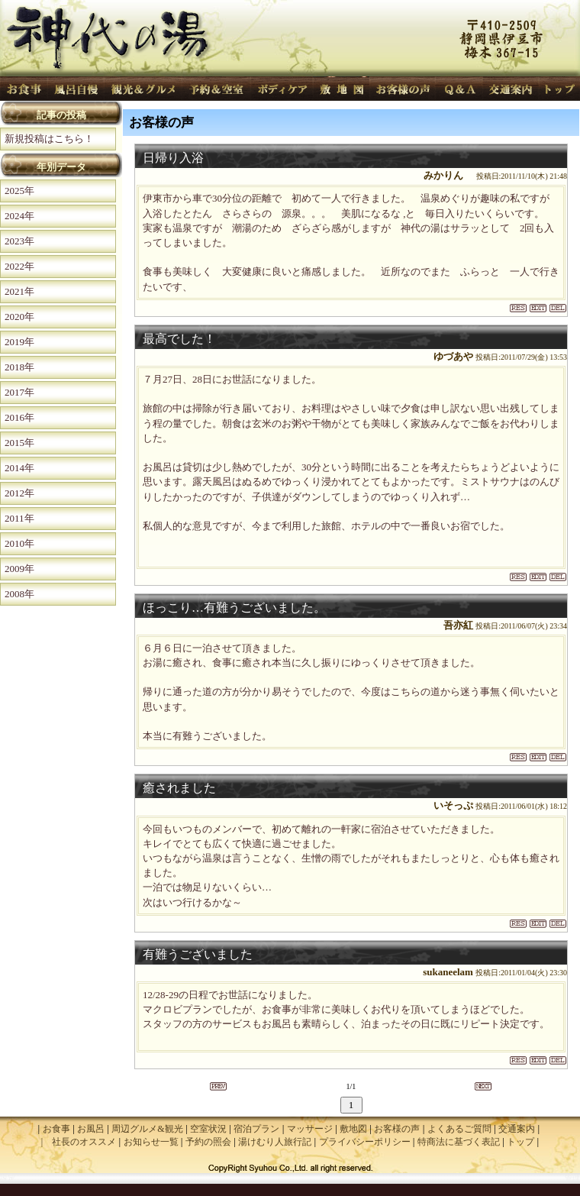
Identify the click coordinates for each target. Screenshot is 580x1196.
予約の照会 (208, 1141)
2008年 (19, 594)
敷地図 (353, 1128)
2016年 (19, 417)
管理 (572, 1178)
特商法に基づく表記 (458, 1141)
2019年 (19, 341)
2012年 (19, 493)
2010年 (19, 543)
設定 (7, 1178)
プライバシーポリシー (365, 1141)
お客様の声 (397, 1128)
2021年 (19, 291)
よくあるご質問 (459, 1128)
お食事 (56, 1128)
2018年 (19, 367)
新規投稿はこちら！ (49, 138)
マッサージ (310, 1128)
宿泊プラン (256, 1128)
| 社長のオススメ (78, 1141)
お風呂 (91, 1128)
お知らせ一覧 (151, 1141)
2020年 (19, 316)
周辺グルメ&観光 (146, 1128)
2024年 (19, 215)
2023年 (19, 241)
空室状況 (208, 1128)
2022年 (19, 266)
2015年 (19, 442)
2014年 (19, 468)
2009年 (19, 568)
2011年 (19, 518)
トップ (520, 1141)
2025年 (19, 190)
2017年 (19, 392)
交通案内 (516, 1128)
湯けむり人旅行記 (274, 1141)
